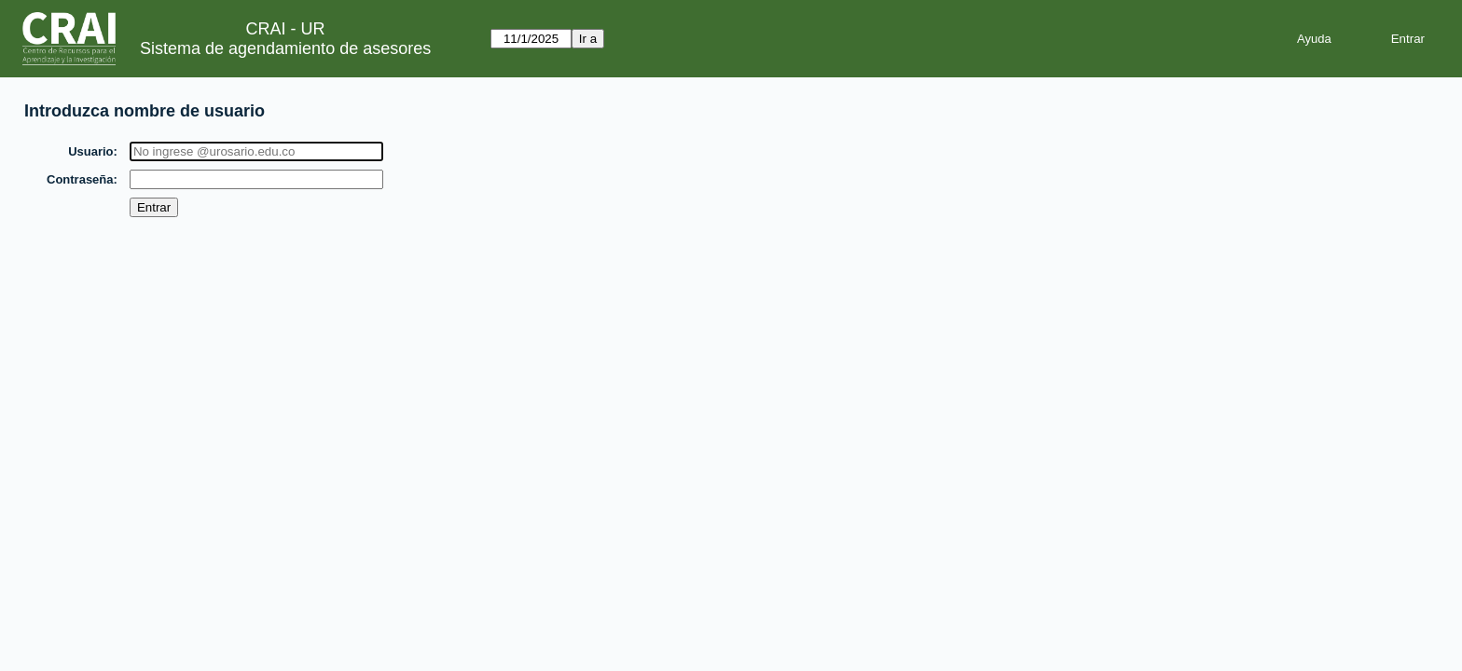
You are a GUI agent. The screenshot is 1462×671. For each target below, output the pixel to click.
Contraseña (81, 179)
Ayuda (1314, 39)
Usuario (91, 151)
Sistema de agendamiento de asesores (285, 48)
